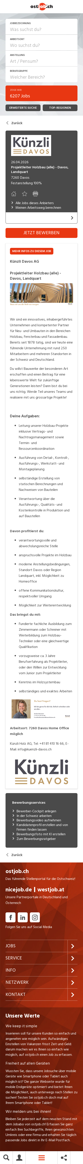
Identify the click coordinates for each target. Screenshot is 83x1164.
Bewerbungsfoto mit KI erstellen (39, 834)
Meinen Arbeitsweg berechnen (36, 207)
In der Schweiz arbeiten (32, 816)
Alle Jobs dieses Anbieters (32, 203)
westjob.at (50, 889)
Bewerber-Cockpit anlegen (34, 811)
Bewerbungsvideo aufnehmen (36, 820)
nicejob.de (19, 889)
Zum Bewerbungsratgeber (34, 839)
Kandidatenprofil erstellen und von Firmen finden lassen (40, 827)
